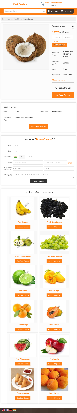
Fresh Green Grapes (54, 256)
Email (10, 151)
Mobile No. (8, 157)
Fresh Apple (54, 359)
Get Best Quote (23, 227)
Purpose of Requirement (7, 168)
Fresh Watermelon (23, 359)
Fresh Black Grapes (54, 222)
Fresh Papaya (54, 325)
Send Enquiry (63, 95)
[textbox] (68, 37)
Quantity (9, 163)
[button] (53, 3)
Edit (56, 41)
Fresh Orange (23, 325)
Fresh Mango (54, 290)
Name (10, 145)
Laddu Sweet (54, 393)
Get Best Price (59, 45)
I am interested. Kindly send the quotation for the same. (43, 175)
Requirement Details (7, 175)
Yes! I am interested (38, 126)
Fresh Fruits (18, 19)
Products (10, 19)
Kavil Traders (20, 4)
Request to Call (63, 88)
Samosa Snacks (23, 393)
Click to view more (58, 80)
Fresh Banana (23, 222)
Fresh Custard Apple (23, 256)
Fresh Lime (23, 290)
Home (4, 19)
